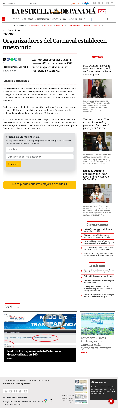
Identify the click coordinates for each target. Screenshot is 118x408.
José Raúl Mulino (74, 26)
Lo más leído (97, 265)
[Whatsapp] (12, 59)
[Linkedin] (15, 59)
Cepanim (97, 26)
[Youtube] (112, 3)
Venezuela (60, 26)
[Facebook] (103, 3)
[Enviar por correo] (19, 59)
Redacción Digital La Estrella (15, 67)
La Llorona (48, 26)
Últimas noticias (97, 224)
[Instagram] (107, 3)
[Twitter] (4, 59)
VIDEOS (97, 57)
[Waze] (50, 401)
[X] (99, 3)
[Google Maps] (45, 401)
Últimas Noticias (34, 26)
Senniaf (87, 26)
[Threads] (94, 3)
